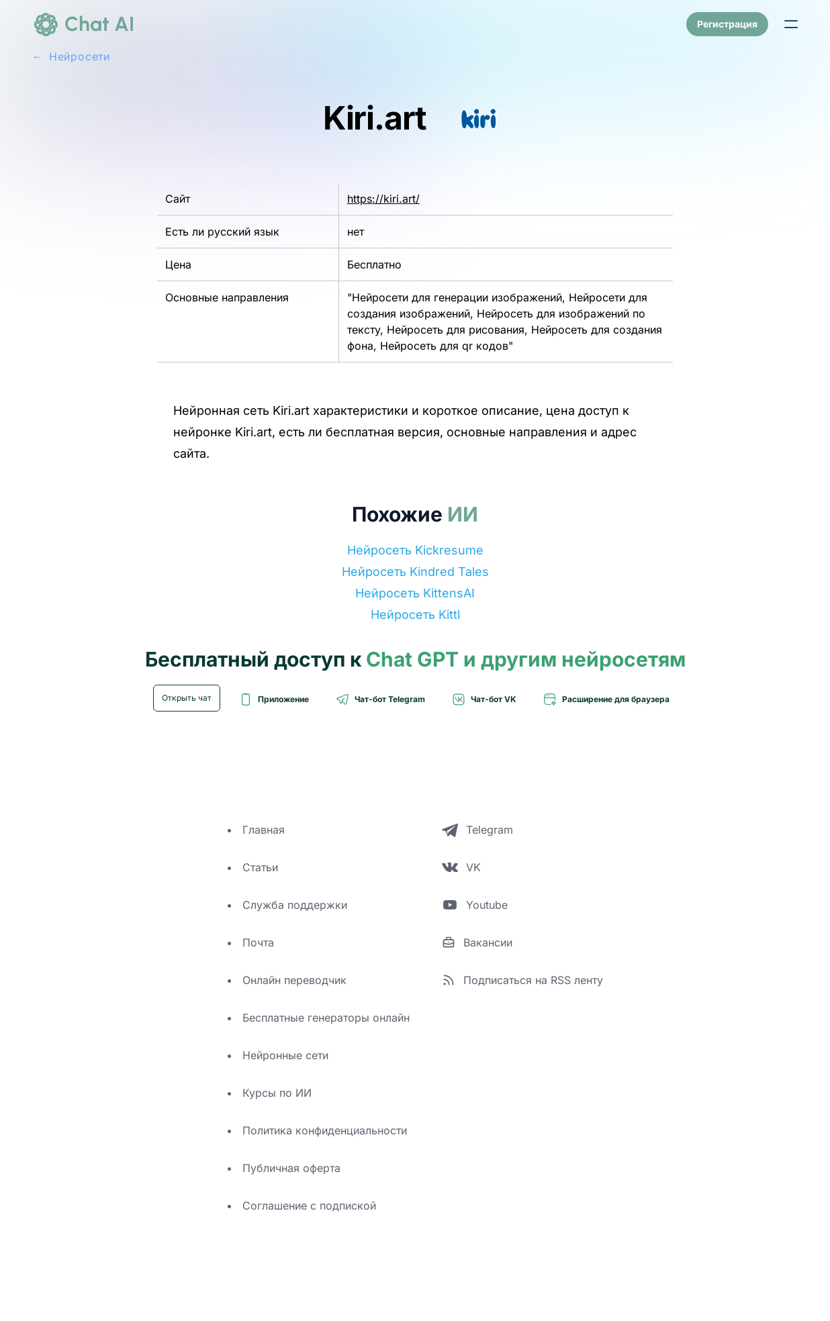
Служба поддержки (294, 905)
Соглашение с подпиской (309, 1205)
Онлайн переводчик (294, 980)
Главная (263, 829)
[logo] (83, 24)
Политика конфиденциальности (324, 1130)
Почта (258, 942)
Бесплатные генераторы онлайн (326, 1017)
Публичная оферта (291, 1168)
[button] (791, 24)
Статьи (260, 867)
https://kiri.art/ (383, 198)
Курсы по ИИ (277, 1092)
